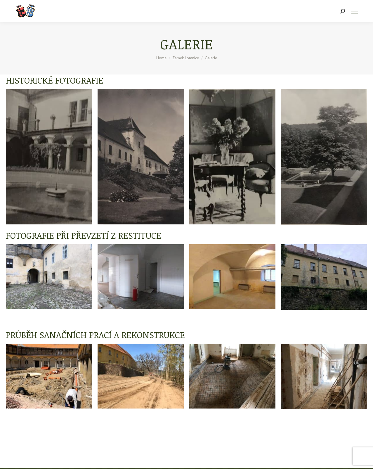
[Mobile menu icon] (354, 11)
